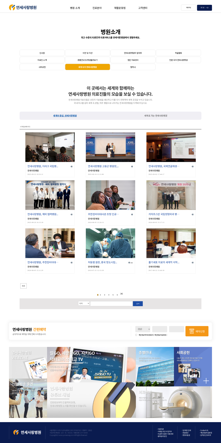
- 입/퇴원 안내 (186, 430)
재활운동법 (120, 8)
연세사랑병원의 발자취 (133, 52)
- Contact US (203, 430)
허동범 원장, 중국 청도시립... (102, 262)
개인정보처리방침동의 (153, 335)
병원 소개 (75, 8)
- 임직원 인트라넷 (205, 435)
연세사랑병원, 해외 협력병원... (42, 214)
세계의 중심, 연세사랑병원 (65, 115)
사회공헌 (42, 67)
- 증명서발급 (186, 435)
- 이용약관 (160, 429)
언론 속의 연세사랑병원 (178, 60)
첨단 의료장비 (133, 60)
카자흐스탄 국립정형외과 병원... (164, 214)
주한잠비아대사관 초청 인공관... (103, 214)
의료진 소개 (42, 60)
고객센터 (142, 8)
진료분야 (96, 8)
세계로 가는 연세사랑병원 (155, 115)
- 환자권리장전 (162, 436)
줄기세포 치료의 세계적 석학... (164, 262)
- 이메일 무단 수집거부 (164, 431)
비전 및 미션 (87, 52)
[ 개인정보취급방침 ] (160, 335)
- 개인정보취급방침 (205, 432)
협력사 (133, 67)
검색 (137, 303)
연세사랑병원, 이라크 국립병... (42, 166)
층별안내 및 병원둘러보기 (88, 60)
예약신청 (200, 331)
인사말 (42, 52)
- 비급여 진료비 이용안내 (165, 434)
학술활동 (178, 52)
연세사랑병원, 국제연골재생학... (164, 166)
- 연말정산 (185, 432)
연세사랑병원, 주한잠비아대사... (43, 262)
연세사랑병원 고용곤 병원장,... (103, 166)
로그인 (204, 7)
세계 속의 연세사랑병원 (87, 67)
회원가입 (188, 7)
